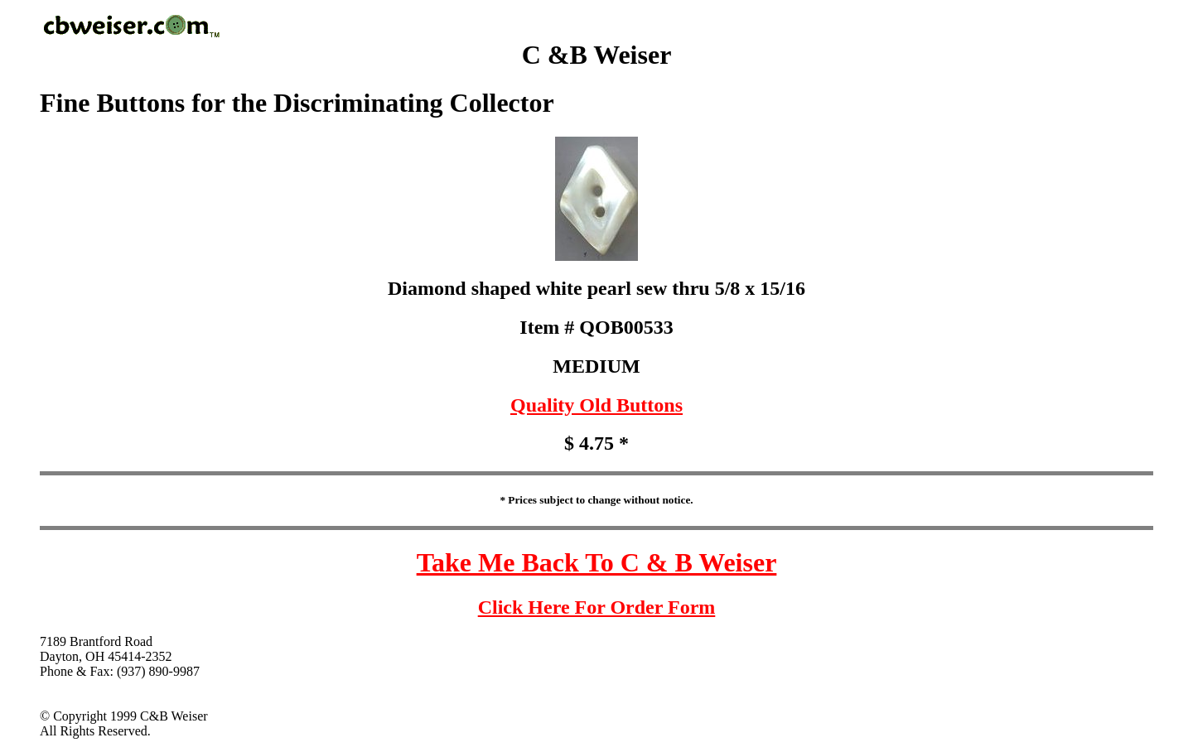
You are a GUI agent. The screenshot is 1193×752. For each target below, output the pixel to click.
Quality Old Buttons (596, 405)
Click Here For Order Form (597, 607)
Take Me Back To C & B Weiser (597, 562)
